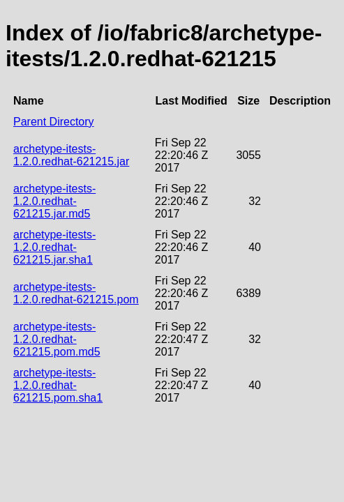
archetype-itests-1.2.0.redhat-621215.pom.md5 (56, 339)
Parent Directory (53, 122)
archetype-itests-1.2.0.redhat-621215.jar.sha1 (54, 247)
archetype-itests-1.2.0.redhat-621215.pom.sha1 (58, 385)
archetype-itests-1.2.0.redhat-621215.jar (71, 155)
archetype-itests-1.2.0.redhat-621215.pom (76, 293)
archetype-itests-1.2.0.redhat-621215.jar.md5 (54, 201)
